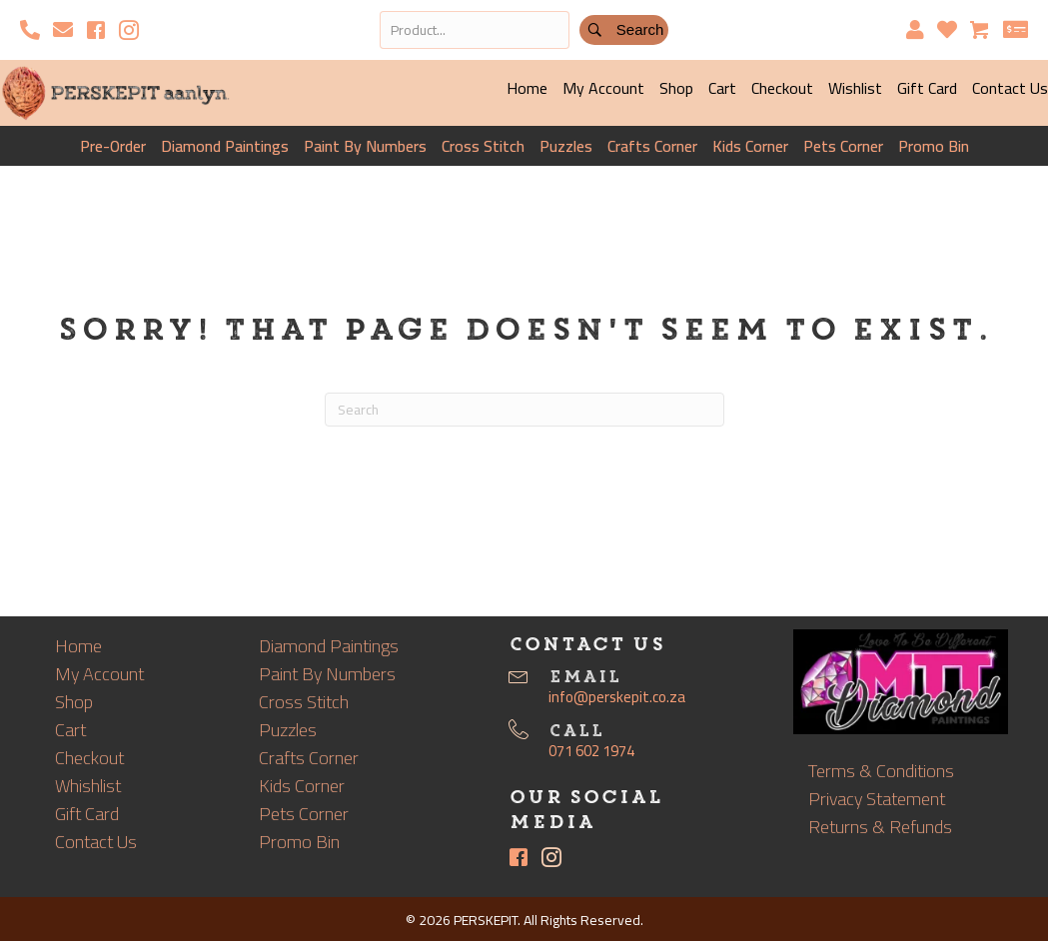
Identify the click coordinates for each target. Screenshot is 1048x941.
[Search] (524, 410)
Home (527, 88)
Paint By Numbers (365, 146)
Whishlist (88, 785)
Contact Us (96, 841)
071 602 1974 (591, 750)
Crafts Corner (652, 146)
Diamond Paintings (225, 146)
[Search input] (474, 30)
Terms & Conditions (881, 770)
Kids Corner (750, 146)
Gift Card (927, 88)
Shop (676, 88)
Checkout (782, 88)
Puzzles (565, 146)
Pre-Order (113, 146)
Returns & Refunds (880, 826)
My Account (603, 88)
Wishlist (855, 88)
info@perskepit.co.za (616, 696)
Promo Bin (933, 146)
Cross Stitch (483, 146)
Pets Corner (843, 146)
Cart (722, 88)
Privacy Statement (876, 798)
